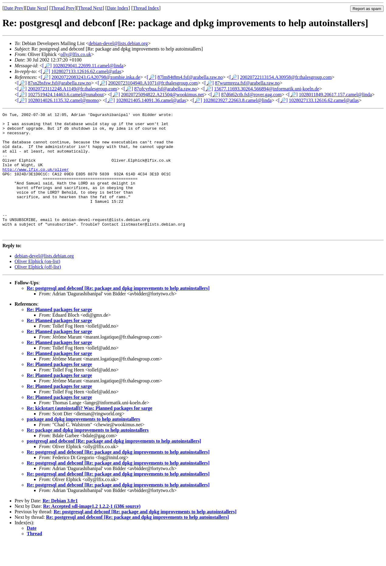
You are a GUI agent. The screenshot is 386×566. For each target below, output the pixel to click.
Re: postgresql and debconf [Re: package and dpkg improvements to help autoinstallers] (118, 312)
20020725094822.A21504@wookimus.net (162, 94)
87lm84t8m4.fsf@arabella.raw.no (190, 77)
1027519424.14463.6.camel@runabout (66, 94)
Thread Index (146, 8)
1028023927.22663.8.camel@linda (237, 100)
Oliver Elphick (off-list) (38, 291)
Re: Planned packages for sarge (59, 334)
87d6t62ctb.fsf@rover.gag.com (251, 94)
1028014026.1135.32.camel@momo (63, 100)
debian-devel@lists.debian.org (118, 43)
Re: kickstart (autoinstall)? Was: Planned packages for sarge (89, 432)
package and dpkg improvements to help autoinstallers (83, 443)
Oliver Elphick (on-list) (37, 286)
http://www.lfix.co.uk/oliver (35, 181)
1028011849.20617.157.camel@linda (335, 94)
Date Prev (13, 8)
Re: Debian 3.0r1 (60, 525)
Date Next (37, 8)
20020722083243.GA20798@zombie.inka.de (96, 77)
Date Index (118, 8)
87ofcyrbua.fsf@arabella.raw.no (165, 88)
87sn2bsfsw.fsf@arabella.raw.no (59, 83)
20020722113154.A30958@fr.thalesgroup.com (286, 77)
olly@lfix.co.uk (75, 54)
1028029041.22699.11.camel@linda (88, 65)
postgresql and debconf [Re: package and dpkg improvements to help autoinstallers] (114, 465)
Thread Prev (63, 8)
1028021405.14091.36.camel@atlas (151, 100)
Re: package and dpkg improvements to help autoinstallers (88, 454)
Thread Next (90, 8)
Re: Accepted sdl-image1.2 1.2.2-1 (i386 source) (92, 530)
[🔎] (47, 65)
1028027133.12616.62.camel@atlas (86, 71)
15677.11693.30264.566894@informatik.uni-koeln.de (266, 88)
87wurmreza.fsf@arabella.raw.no (247, 83)
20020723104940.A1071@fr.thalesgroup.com (153, 83)
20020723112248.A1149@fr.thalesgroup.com (72, 88)
